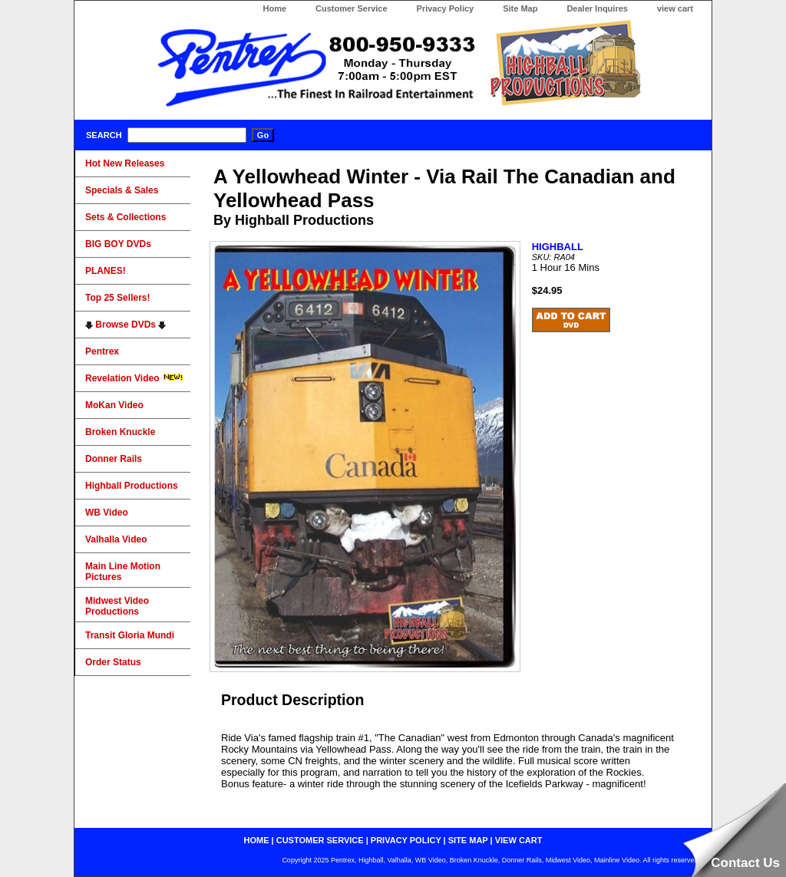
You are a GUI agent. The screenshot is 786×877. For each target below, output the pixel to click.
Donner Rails (113, 458)
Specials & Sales (121, 190)
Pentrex (102, 351)
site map (468, 840)
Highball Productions (131, 485)
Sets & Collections (125, 217)
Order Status (113, 662)
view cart (675, 8)
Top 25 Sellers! (117, 297)
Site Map (520, 8)
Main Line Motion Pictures (122, 571)
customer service (320, 840)
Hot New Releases (124, 163)
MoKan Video (114, 405)
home (256, 840)
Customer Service (351, 8)
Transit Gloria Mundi (129, 635)
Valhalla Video (116, 539)
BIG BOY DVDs (118, 244)
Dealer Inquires (596, 8)
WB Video (106, 512)
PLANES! (105, 270)
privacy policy (406, 840)
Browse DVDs (125, 324)
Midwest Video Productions (117, 606)
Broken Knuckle (120, 432)
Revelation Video (134, 378)
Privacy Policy (445, 8)
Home (274, 8)
